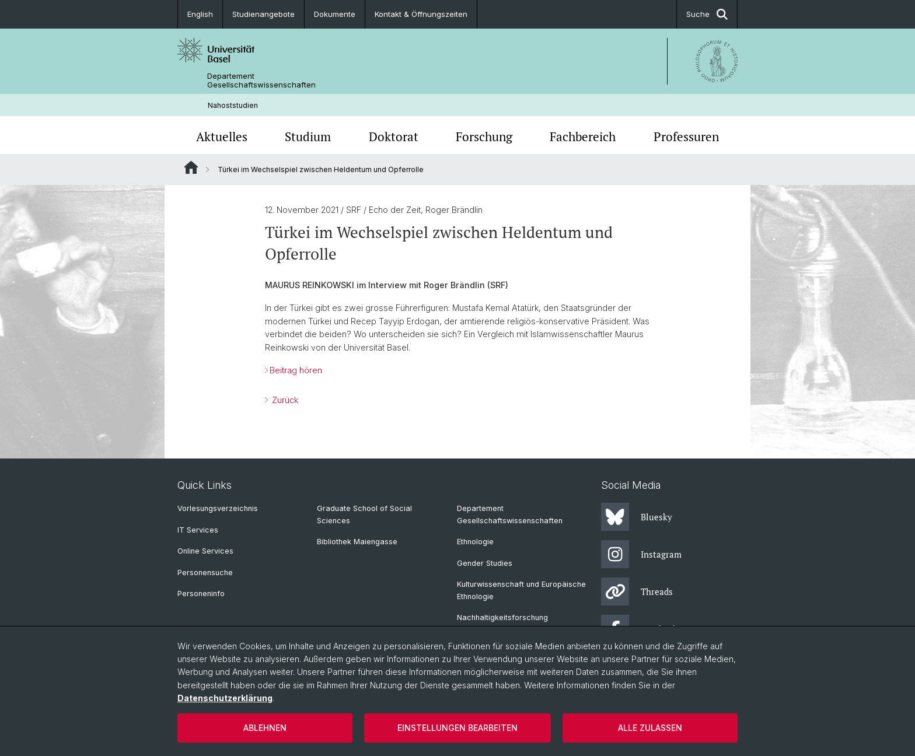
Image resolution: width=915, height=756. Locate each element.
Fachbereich (583, 136)
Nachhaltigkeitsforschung (502, 617)
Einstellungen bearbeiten (457, 728)
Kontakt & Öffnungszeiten (421, 14)
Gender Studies (484, 563)
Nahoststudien (233, 105)
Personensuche (205, 572)
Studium (308, 136)
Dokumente (334, 14)
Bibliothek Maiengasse (357, 541)
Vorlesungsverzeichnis (217, 508)
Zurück (284, 400)
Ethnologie (475, 541)
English (200, 14)
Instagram (641, 554)
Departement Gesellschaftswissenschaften (261, 80)
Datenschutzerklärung (225, 698)
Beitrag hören (296, 370)
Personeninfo (201, 593)
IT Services (197, 530)
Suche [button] (707, 14)
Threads (637, 592)
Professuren (686, 136)
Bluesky (636, 517)
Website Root (191, 167)
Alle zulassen (650, 728)
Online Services (205, 551)
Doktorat (393, 136)
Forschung (484, 136)
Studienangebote (263, 14)
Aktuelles (221, 136)
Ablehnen (265, 728)
